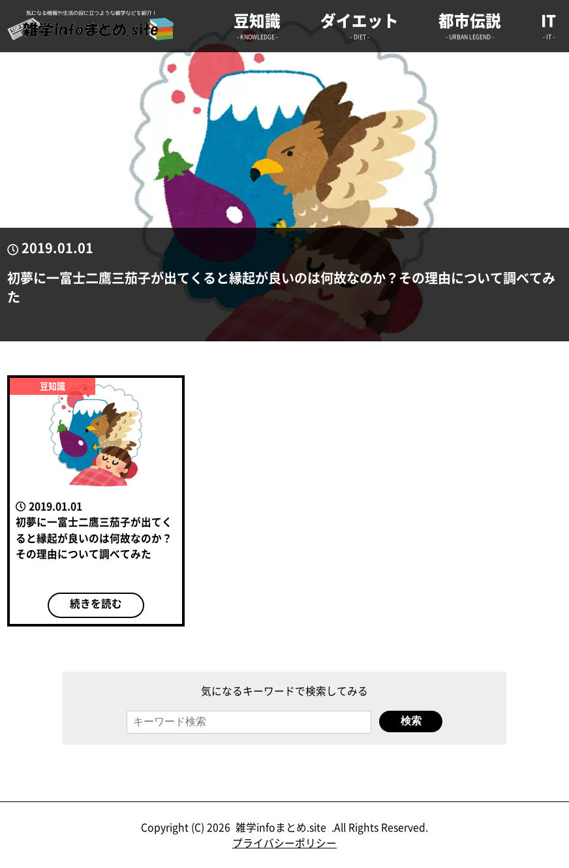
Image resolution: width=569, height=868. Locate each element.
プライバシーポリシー (284, 842)
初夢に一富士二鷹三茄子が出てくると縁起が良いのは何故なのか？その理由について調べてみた (281, 287)
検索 (411, 720)
